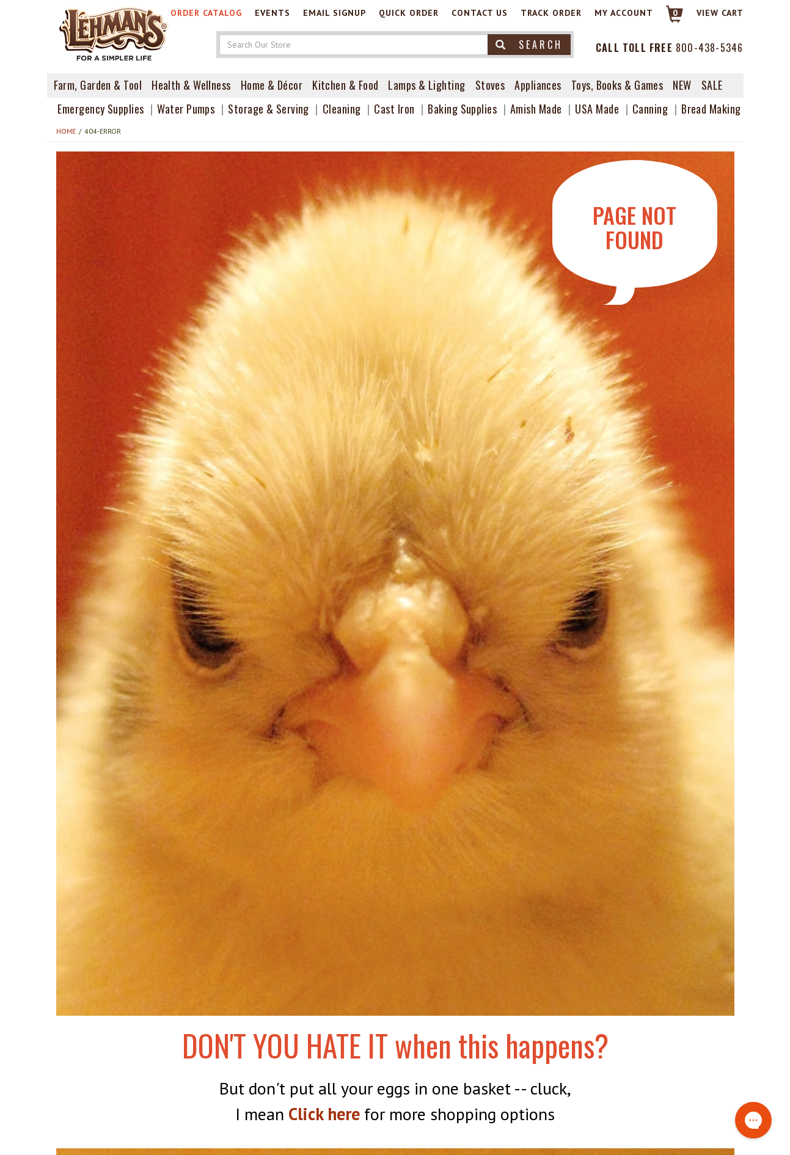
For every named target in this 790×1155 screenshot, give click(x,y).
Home (66, 131)
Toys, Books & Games (617, 85)
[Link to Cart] (669, 19)
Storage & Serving (268, 109)
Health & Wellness (191, 85)
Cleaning (342, 109)
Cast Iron (394, 109)
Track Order (551, 12)
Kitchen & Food (345, 85)
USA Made (597, 109)
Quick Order (409, 12)
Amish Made (536, 109)
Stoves (490, 85)
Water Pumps (185, 109)
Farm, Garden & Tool (98, 85)
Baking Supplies (462, 109)
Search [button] (529, 44)
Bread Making (711, 109)
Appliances (537, 85)
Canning (650, 109)
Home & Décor (271, 85)
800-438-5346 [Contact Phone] (709, 47)
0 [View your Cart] (675, 12)
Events (272, 12)
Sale (712, 85)
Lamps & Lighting (426, 85)
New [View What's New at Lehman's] (682, 85)
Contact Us (480, 12)
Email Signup (334, 12)
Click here (324, 1113)
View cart (720, 12)
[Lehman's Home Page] (114, 32)
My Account (623, 12)
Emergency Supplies (100, 109)
